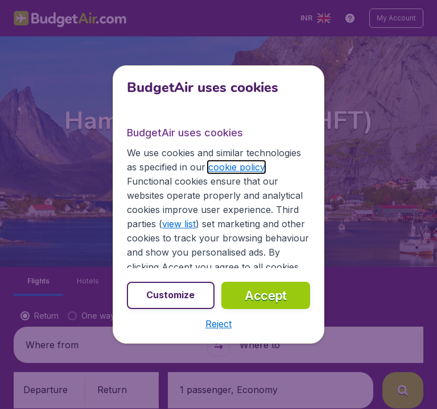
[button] (218, 323)
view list (179, 223)
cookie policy (236, 167)
